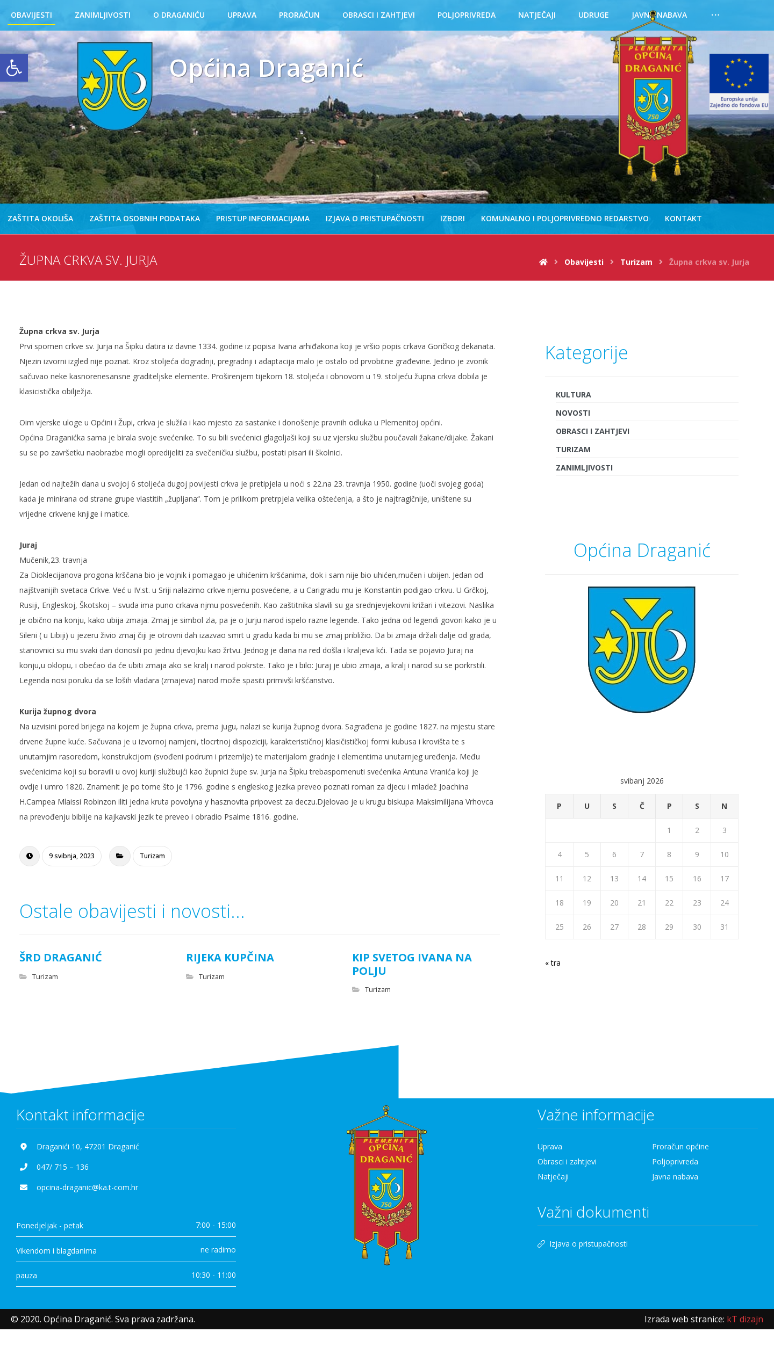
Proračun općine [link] (680, 1154)
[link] (14, 68)
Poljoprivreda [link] (675, 1169)
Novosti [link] (573, 416)
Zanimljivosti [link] (584, 471)
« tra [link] (553, 966)
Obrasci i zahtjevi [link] (592, 435)
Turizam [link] (152, 859)
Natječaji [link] (553, 1184)
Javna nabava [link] (675, 1184)
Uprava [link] (550, 1154)
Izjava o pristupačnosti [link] (583, 1252)
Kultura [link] (573, 398)
